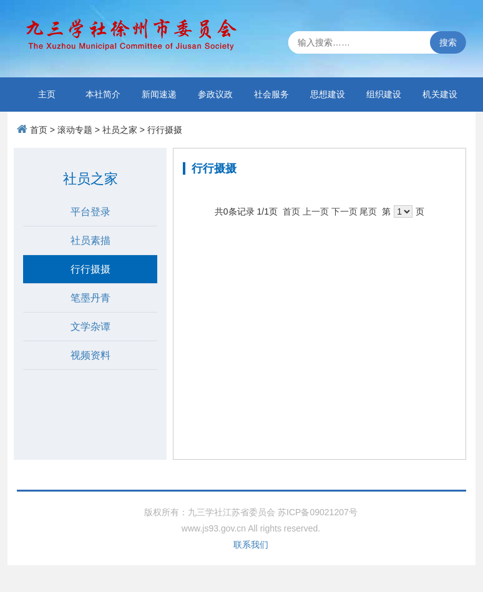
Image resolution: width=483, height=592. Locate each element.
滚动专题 (74, 130)
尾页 (368, 211)
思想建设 (327, 94)
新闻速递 (159, 94)
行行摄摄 (164, 130)
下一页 (344, 211)
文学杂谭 (90, 326)
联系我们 (250, 545)
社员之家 (119, 130)
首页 (38, 130)
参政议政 (215, 94)
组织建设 (383, 94)
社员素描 (90, 240)
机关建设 (439, 94)
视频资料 (90, 355)
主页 (47, 94)
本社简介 (102, 94)
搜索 (448, 42)
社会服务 (271, 94)
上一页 (316, 211)
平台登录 (90, 211)
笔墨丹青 (90, 298)
